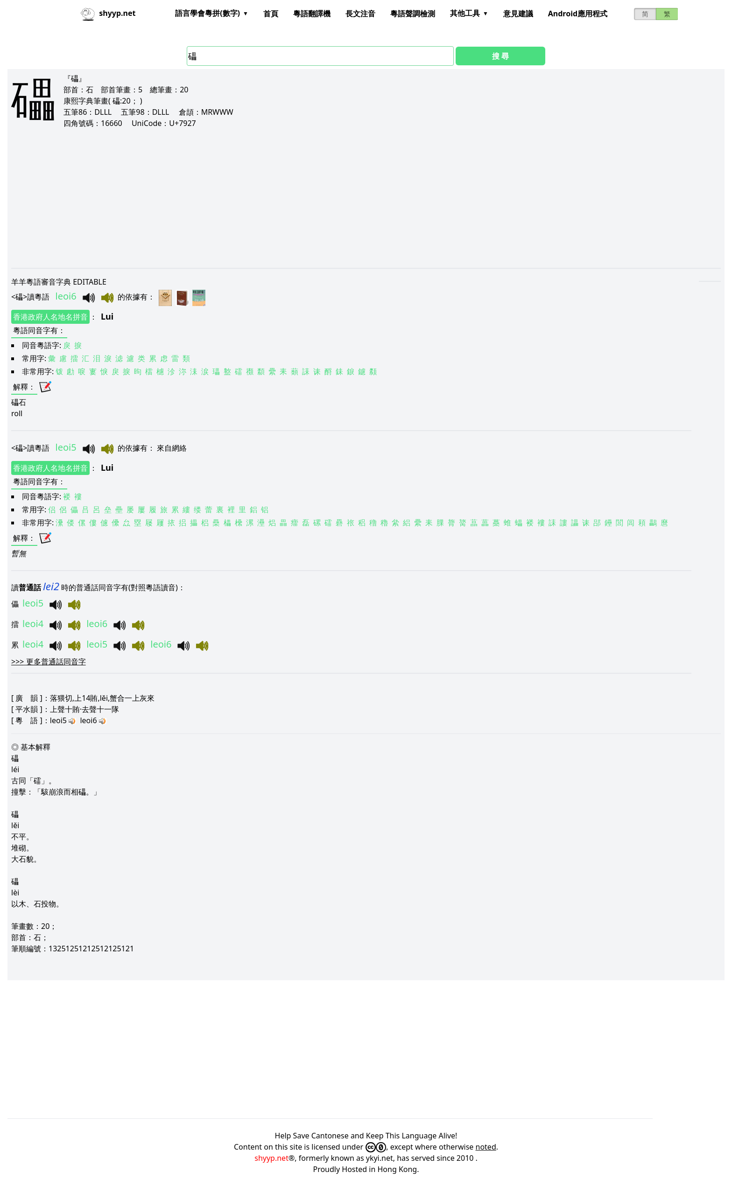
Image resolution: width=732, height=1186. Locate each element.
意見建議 (518, 13)
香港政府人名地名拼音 (50, 317)
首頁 (270, 13)
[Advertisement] (291, 198)
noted (486, 1147)
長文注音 (360, 13)
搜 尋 (500, 56)
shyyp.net (271, 1158)
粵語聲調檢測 (412, 13)
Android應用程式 (577, 13)
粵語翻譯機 (312, 13)
